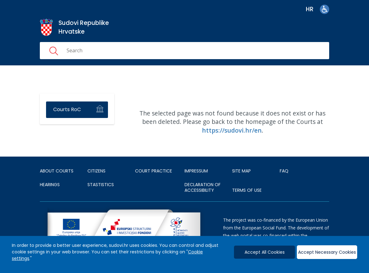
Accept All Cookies (265, 252)
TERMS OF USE (247, 190)
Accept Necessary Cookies (327, 252)
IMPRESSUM (196, 171)
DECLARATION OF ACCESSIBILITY (202, 187)
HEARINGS (50, 184)
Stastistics (100, 184)
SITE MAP (241, 171)
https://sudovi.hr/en (232, 130)
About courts (56, 171)
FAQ (284, 171)
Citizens (96, 171)
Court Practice (153, 171)
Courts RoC (67, 109)
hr (310, 9)
